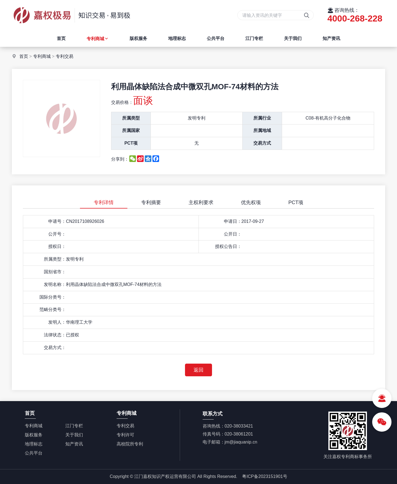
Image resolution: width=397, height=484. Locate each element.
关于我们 (293, 38)
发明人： (57, 322)
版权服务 (138, 38)
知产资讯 (331, 38)
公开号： (57, 234)
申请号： (57, 221)
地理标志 (177, 38)
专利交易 (64, 56)
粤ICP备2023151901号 (264, 476)
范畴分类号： (52, 309)
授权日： (57, 246)
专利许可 (125, 434)
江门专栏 (254, 38)
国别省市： (55, 271)
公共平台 (215, 38)
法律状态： (55, 334)
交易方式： (55, 347)
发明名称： (55, 284)
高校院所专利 (130, 444)
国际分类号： (52, 297)
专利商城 (98, 38)
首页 (61, 38)
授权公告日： (228, 246)
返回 (198, 370)
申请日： (233, 221)
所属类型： (55, 259)
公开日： (233, 234)
